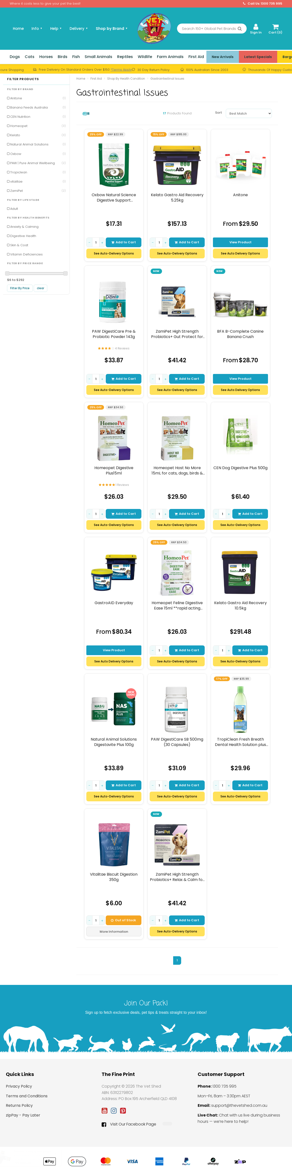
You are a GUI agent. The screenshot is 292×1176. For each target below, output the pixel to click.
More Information (114, 931)
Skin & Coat (19, 245)
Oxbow (38, 154)
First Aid (196, 56)
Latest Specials (258, 56)
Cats (29, 56)
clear (40, 288)
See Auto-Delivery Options (114, 253)
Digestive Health (23, 236)
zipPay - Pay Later (23, 1115)
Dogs (15, 56)
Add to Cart (123, 242)
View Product (240, 242)
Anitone (38, 98)
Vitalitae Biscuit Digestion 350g (114, 877)
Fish (76, 56)
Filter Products (23, 79)
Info (37, 28)
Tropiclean (38, 172)
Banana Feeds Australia (38, 107)
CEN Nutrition (38, 116)
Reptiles (125, 56)
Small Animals (98, 56)
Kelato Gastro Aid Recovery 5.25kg (177, 197)
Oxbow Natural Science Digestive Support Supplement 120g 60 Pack (113, 197)
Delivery (79, 28)
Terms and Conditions (27, 1096)
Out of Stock (123, 920)
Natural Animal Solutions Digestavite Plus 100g (114, 742)
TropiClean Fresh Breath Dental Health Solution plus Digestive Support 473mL (240, 742)
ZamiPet (38, 190)
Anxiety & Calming (24, 226)
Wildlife (145, 56)
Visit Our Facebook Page (129, 1124)
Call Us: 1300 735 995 (262, 3)
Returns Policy (19, 1105)
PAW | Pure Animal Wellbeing (38, 163)
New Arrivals (223, 56)
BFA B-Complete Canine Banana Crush (240, 334)
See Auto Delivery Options (240, 253)
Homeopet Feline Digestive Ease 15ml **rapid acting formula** (177, 605)
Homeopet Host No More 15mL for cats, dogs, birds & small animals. (177, 470)
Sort (218, 112)
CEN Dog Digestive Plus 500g (240, 468)
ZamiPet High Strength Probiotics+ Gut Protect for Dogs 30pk (177, 334)
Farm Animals (170, 56)
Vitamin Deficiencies (26, 254)
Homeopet (38, 126)
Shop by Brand (112, 28)
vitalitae (38, 181)
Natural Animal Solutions (38, 144)
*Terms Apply (121, 69)
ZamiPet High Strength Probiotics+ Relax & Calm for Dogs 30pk (177, 877)
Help (56, 28)
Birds (62, 56)
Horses (46, 56)
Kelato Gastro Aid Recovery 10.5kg (240, 605)
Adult (14, 208)
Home (18, 28)
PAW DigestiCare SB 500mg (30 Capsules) (177, 742)
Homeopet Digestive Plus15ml (113, 470)
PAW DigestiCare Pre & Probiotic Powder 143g (114, 334)
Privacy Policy (19, 1086)
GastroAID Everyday (114, 603)
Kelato (38, 135)
